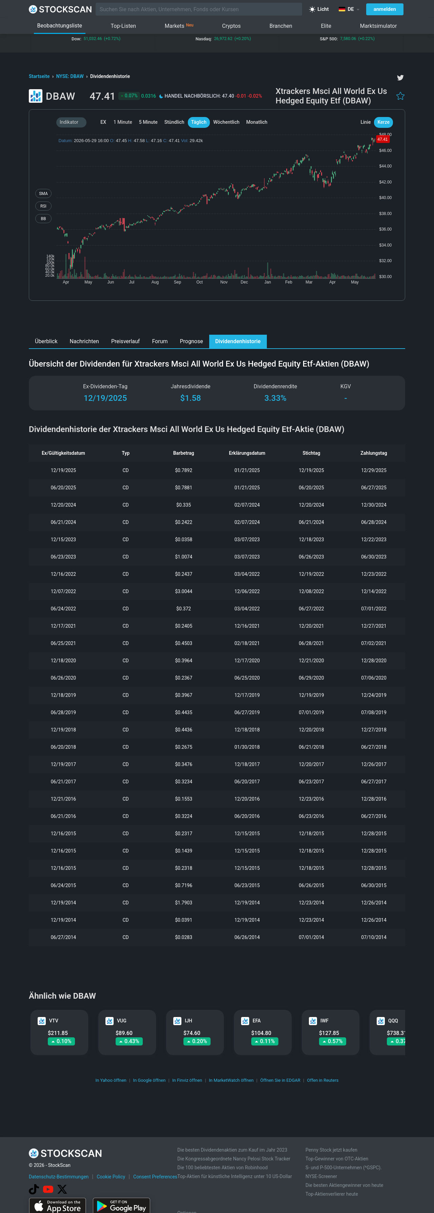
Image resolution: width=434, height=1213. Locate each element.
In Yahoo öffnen (110, 1080)
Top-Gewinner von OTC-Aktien (336, 1158)
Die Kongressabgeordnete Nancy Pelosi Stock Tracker (233, 1158)
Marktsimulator (378, 26)
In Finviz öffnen (187, 1080)
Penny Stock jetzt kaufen (331, 1150)
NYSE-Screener (321, 1176)
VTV (53, 1020)
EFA (257, 1020)
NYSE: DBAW (70, 76)
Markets (179, 26)
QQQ (393, 1020)
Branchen (281, 26)
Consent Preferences (155, 1176)
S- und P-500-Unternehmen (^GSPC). (343, 1167)
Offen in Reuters (322, 1080)
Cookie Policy (111, 1176)
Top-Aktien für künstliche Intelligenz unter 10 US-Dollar (234, 1176)
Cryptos (231, 26)
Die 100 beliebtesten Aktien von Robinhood (222, 1167)
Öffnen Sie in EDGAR (280, 1080)
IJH (188, 1020)
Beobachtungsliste (59, 25)
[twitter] (400, 77)
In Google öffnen (149, 1080)
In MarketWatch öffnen (231, 1080)
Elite (326, 26)
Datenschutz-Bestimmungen (58, 1176)
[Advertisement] (217, 319)
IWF (324, 1020)
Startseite (40, 76)
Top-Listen (123, 26)
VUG (121, 1020)
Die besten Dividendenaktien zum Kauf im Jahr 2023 (232, 1150)
